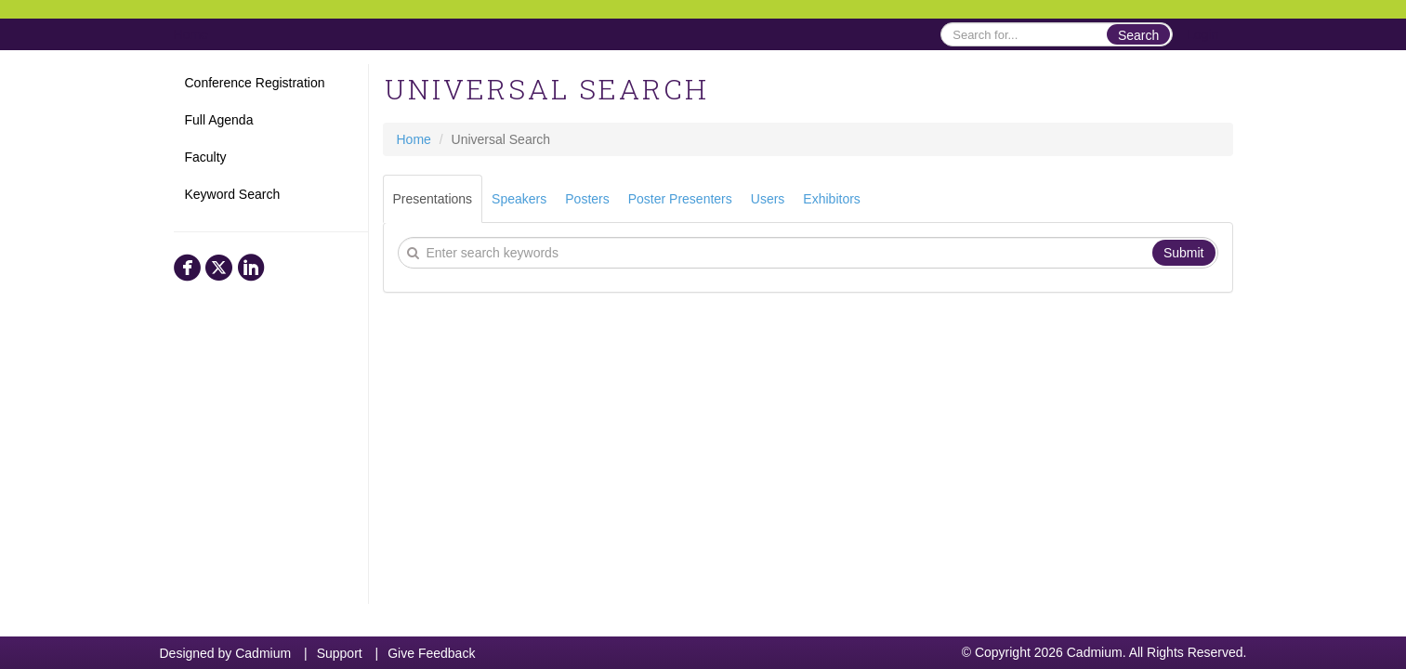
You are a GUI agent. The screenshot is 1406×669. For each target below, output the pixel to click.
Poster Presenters (680, 198)
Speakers (519, 198)
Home (191, 34)
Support (339, 653)
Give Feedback (431, 653)
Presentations (433, 198)
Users (768, 198)
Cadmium (263, 653)
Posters (587, 198)
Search (1138, 35)
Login (1202, 34)
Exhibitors (831, 198)
